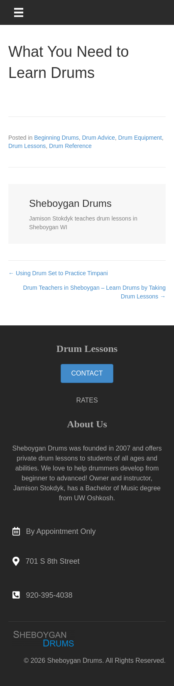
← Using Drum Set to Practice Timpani (58, 273)
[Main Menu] (24, 12)
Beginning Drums (56, 137)
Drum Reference (70, 146)
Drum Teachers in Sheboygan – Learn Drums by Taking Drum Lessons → (94, 291)
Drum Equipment (140, 137)
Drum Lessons (27, 146)
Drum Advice (98, 137)
